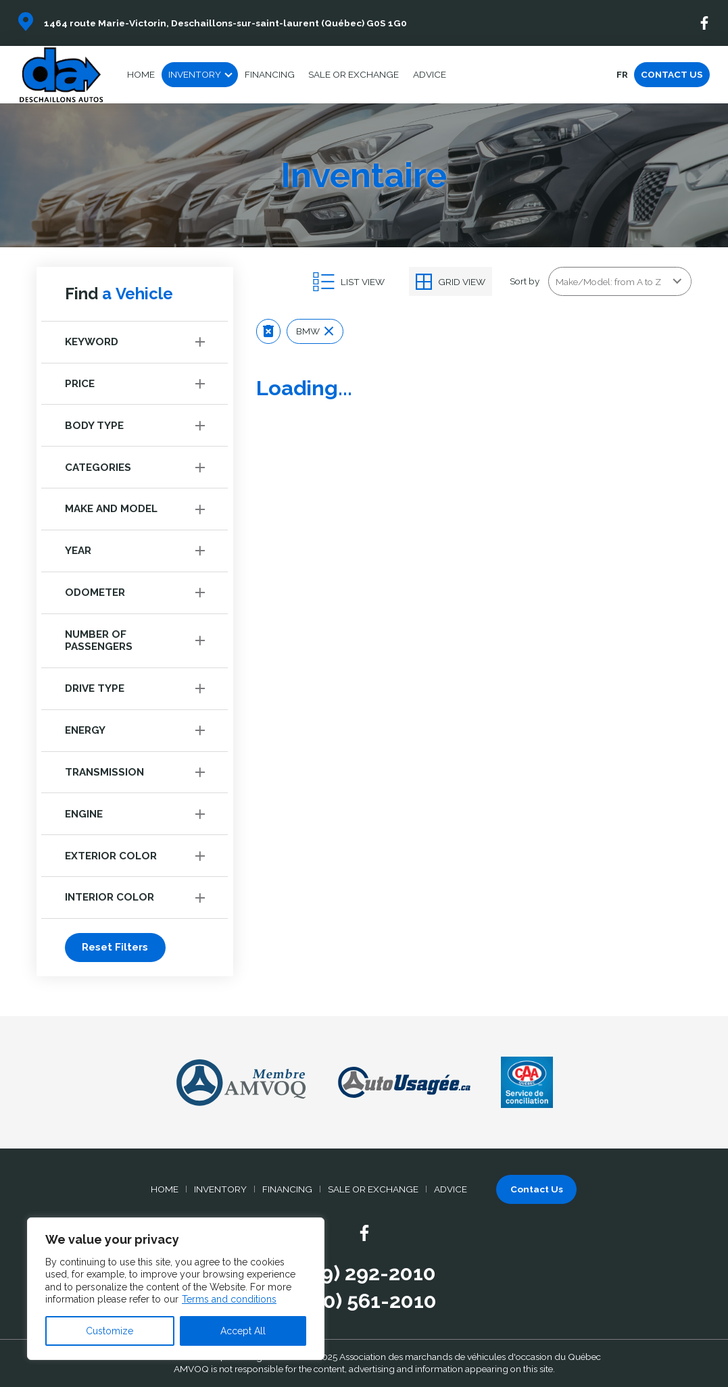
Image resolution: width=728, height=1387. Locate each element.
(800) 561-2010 (364, 1300)
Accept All (243, 1331)
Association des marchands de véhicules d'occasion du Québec (470, 1356)
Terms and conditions (229, 1299)
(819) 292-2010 (364, 1273)
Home (141, 74)
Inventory (194, 74)
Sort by (524, 281)
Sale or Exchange (353, 74)
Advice (429, 74)
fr (621, 74)
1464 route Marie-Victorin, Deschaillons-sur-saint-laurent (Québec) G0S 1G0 (225, 23)
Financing (270, 74)
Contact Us (672, 74)
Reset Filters (115, 947)
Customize (109, 1331)
